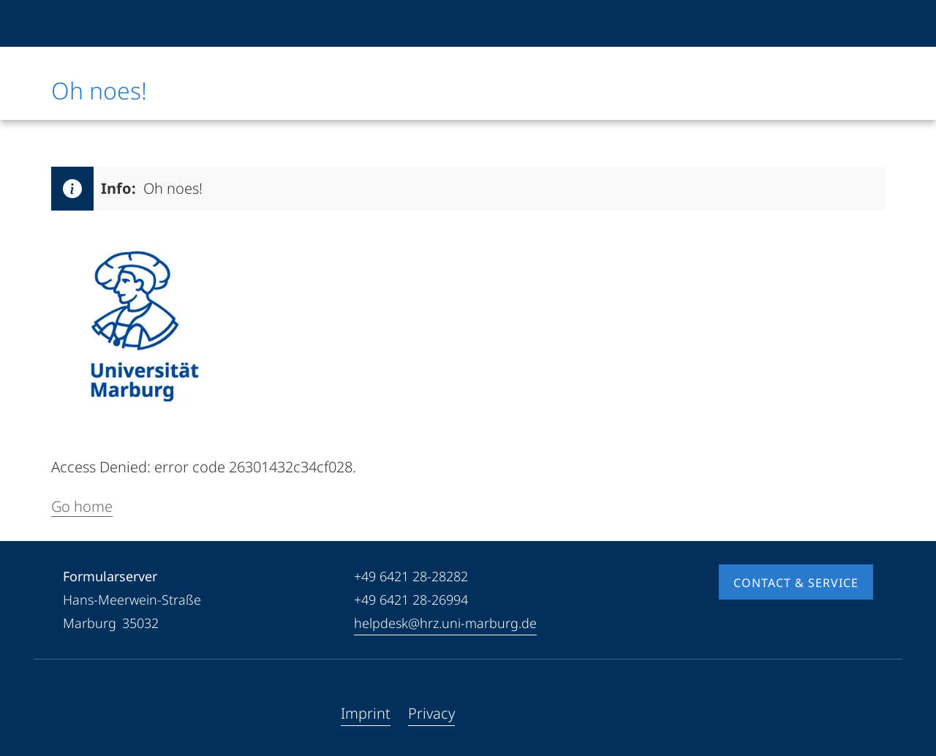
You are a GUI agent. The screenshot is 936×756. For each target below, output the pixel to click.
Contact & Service (795, 583)
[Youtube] (98, 713)
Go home (82, 506)
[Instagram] (121, 713)
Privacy (431, 713)
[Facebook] (74, 713)
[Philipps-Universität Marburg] (100, 23)
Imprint (365, 713)
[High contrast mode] (861, 23)
